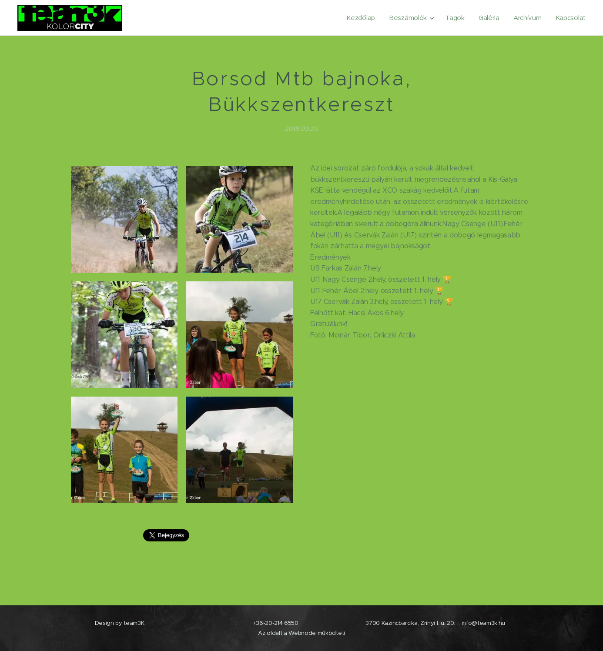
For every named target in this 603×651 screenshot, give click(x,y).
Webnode (302, 633)
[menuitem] (357, 18)
